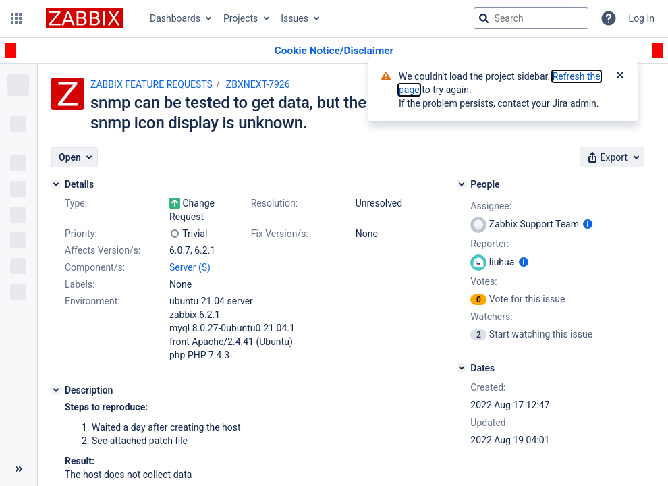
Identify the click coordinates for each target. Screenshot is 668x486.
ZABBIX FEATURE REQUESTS (151, 84)
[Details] (56, 184)
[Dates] (461, 368)
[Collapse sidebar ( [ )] (18, 469)
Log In (642, 18)
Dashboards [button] (175, 18)
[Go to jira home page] (84, 18)
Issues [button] (294, 18)
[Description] (56, 390)
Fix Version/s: (279, 233)
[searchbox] (531, 18)
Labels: (79, 284)
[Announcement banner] (334, 51)
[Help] (608, 18)
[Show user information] (587, 224)
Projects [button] (240, 18)
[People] (461, 184)
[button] (16, 18)
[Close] (620, 76)
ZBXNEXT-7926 (258, 84)
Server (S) (190, 267)
